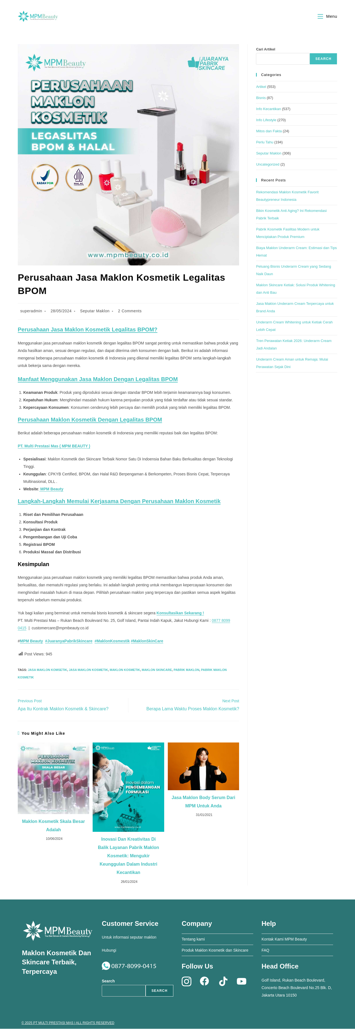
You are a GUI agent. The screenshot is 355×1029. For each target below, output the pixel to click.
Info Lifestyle (266, 120)
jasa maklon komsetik (47, 670)
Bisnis (261, 98)
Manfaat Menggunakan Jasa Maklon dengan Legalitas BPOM (98, 379)
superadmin (31, 311)
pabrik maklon (186, 670)
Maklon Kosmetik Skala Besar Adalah (53, 825)
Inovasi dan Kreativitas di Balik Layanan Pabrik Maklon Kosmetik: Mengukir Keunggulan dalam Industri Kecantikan (128, 856)
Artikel (261, 87)
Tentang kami (193, 939)
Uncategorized (267, 165)
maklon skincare (157, 670)
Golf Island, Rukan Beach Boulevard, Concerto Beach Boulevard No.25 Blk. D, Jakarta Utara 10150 (297, 988)
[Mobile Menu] (327, 16)
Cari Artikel (265, 49)
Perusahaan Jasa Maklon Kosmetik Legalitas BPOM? (88, 330)
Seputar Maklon (95, 311)
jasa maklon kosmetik (88, 670)
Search (323, 59)
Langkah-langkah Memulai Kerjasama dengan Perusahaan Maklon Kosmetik (119, 501)
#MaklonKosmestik (112, 641)
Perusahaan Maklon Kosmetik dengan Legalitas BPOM (90, 420)
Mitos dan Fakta (269, 131)
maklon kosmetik (125, 670)
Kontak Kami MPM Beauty (284, 939)
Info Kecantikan (268, 109)
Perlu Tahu (264, 142)
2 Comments (130, 311)
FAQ (265, 950)
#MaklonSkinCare (147, 641)
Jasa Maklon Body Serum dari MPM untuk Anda (203, 801)
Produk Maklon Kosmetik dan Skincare (215, 950)
